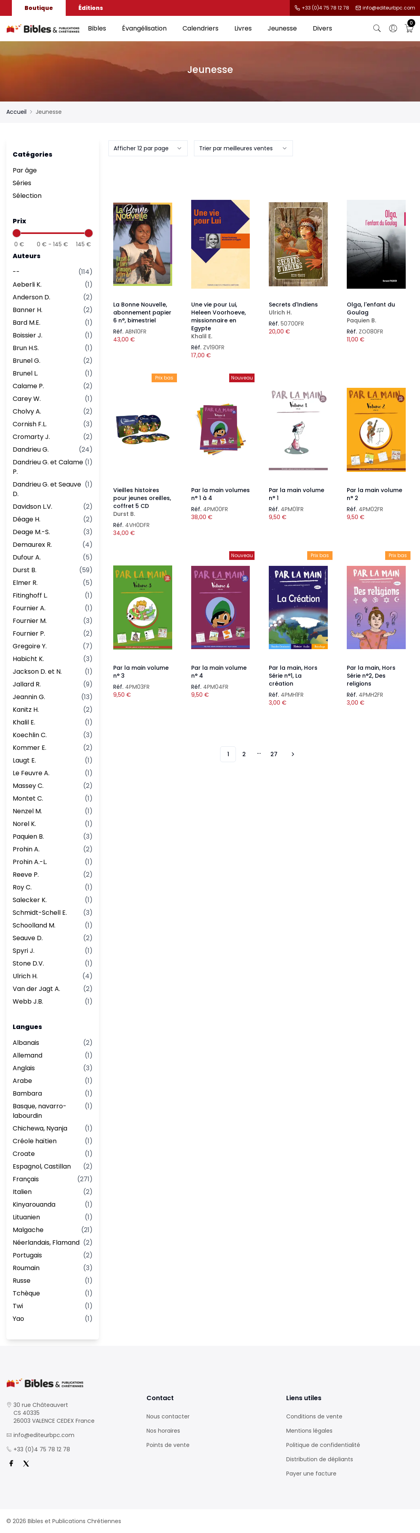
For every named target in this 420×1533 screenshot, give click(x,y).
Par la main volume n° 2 (374, 494)
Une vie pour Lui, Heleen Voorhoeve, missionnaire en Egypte (220, 320)
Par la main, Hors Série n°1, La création (293, 676)
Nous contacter (168, 1416)
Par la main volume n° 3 (141, 672)
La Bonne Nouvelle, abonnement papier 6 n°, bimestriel (142, 312)
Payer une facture (311, 1473)
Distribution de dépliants (319, 1459)
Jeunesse (282, 28)
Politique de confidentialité (323, 1445)
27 (273, 754)
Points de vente (168, 1445)
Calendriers (200, 28)
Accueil (16, 112)
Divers (322, 28)
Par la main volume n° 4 (219, 672)
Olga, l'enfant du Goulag (376, 312)
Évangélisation (144, 28)
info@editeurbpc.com (389, 8)
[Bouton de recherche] (377, 28)
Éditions (90, 8)
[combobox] (148, 148)
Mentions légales (309, 1431)
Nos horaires (163, 1431)
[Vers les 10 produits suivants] (291, 754)
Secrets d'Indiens (298, 308)
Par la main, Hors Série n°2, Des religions (371, 676)
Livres (243, 28)
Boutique (39, 8)
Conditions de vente (314, 1416)
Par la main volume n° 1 (296, 494)
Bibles (97, 28)
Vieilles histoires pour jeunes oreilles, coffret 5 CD (142, 502)
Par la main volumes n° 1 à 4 (220, 494)
